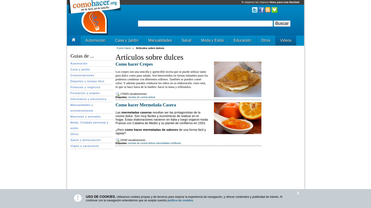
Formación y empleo (85, 93)
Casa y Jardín (127, 40)
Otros (265, 40)
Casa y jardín (80, 69)
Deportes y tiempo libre (87, 81)
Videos (286, 40)
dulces (151, 97)
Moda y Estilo (212, 40)
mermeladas (162, 143)
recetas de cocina (137, 97)
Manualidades (160, 40)
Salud (186, 40)
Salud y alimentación (85, 139)
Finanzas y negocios (85, 87)
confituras (175, 143)
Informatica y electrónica (88, 98)
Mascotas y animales (85, 116)
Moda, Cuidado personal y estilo (89, 125)
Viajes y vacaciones (84, 145)
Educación (242, 40)
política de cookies (180, 200)
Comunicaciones (82, 75)
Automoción (95, 40)
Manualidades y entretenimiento (81, 107)
